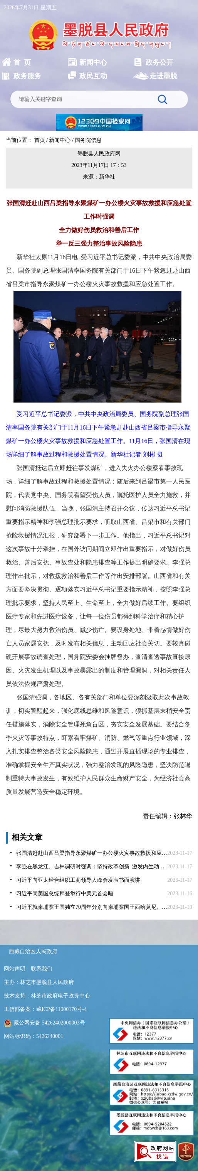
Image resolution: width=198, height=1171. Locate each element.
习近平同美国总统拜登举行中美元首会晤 (64, 893)
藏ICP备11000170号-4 (61, 1009)
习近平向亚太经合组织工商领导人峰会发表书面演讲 (78, 880)
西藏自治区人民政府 (33, 951)
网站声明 (14, 969)
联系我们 (41, 969)
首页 (39, 140)
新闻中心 (59, 140)
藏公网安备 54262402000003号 (44, 1023)
